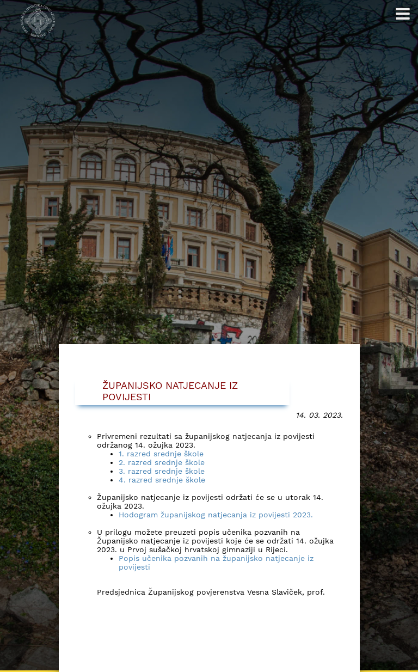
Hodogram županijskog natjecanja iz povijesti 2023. (216, 515)
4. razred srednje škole (162, 480)
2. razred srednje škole (162, 463)
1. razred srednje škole (161, 454)
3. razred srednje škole (162, 471)
